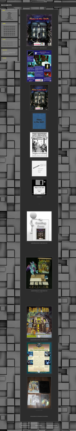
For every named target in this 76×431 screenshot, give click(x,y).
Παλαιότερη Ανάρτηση (52, 425)
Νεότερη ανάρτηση (25, 425)
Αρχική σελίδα (38, 425)
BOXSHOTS (6, 5)
